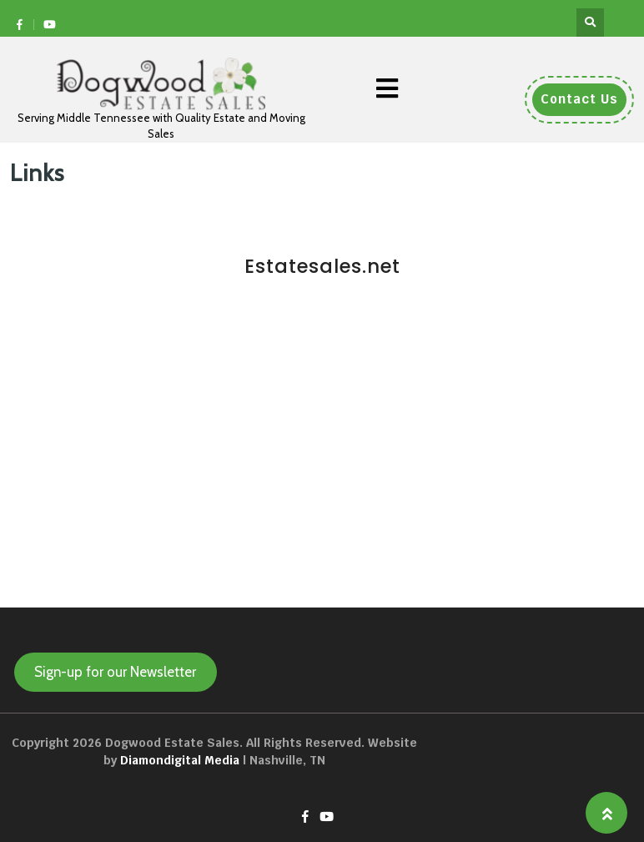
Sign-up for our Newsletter (115, 671)
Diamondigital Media (179, 760)
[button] (387, 89)
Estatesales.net (322, 266)
